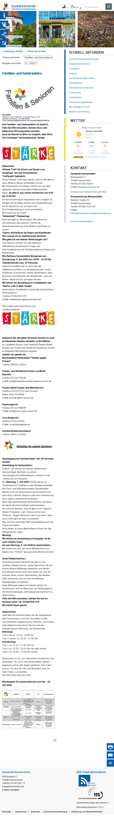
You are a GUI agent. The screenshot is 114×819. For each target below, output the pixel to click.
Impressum (21, 811)
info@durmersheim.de (89, 186)
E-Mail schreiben (11, 789)
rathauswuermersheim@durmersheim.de (90, 213)
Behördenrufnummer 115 (89, 807)
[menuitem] (65, 7)
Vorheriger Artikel (12, 51)
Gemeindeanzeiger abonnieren (91, 802)
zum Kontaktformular (81, 221)
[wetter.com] (78, 157)
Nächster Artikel (36, 51)
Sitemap (35, 811)
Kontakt (6, 811)
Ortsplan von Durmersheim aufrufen (88, 191)
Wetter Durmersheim (91, 127)
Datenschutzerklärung (55, 811)
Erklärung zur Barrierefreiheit (86, 811)
